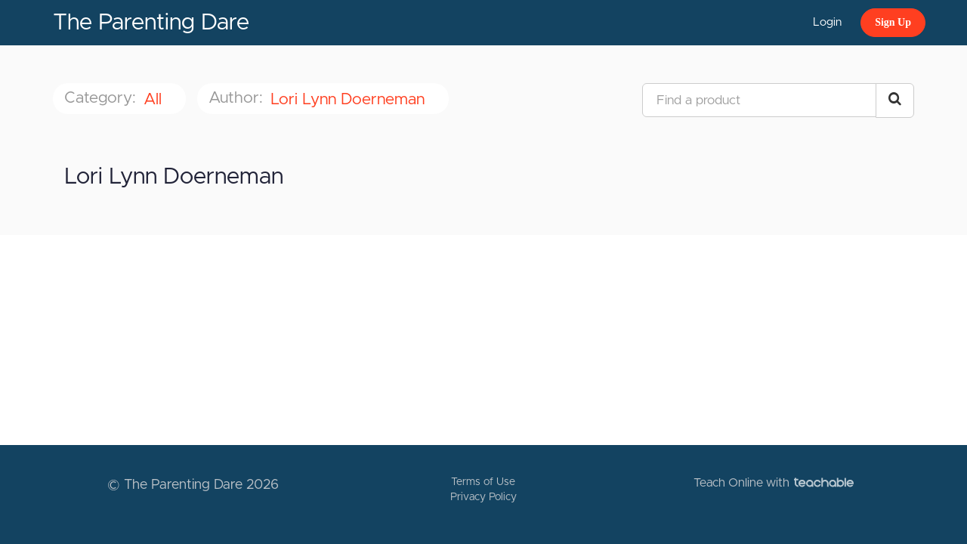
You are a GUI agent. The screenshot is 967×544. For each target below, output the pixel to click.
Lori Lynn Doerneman (349, 99)
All (155, 99)
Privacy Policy (483, 497)
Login (827, 22)
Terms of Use (483, 482)
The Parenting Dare (151, 22)
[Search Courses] (895, 100)
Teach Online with (774, 483)
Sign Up (893, 22)
